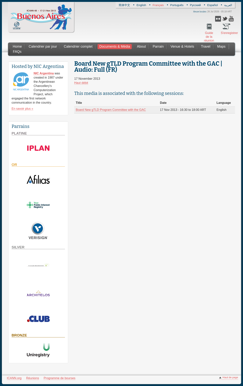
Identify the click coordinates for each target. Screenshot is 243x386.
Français (158, 5)
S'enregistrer (226, 33)
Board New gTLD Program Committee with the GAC (111, 109)
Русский (195, 5)
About (141, 46)
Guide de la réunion (209, 36)
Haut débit (81, 82)
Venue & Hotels (182, 46)
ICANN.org (14, 378)
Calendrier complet (78, 46)
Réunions (32, 378)
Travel (205, 46)
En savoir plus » (22, 108)
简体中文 (124, 5)
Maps (221, 46)
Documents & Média (114, 46)
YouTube (232, 19)
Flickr (218, 19)
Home (17, 46)
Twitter (225, 19)
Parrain (158, 46)
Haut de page (230, 377)
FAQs (17, 52)
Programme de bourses (59, 378)
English (141, 5)
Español (212, 5)
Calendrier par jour (43, 46)
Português (177, 5)
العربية (228, 5)
